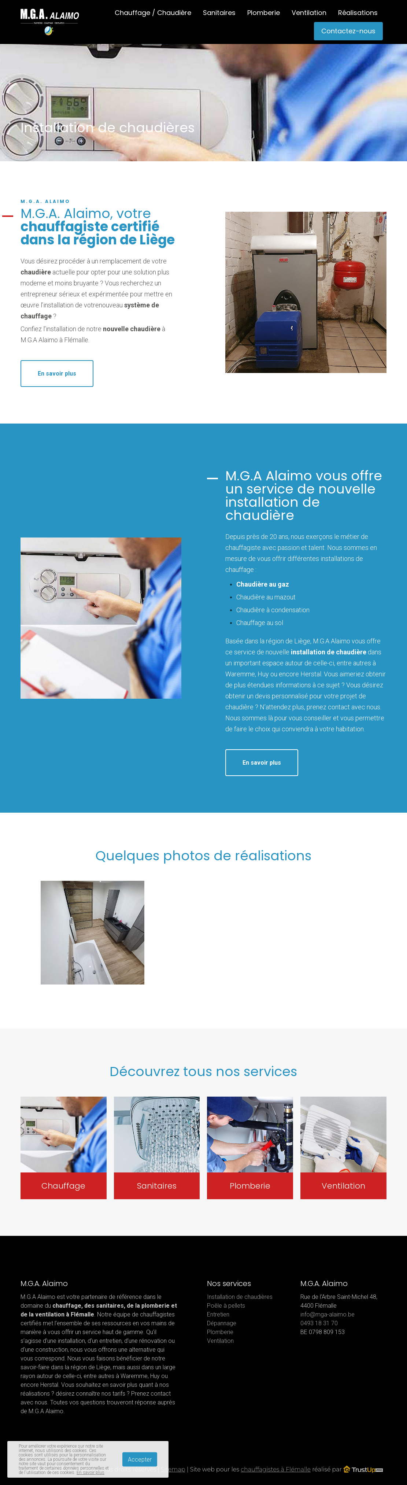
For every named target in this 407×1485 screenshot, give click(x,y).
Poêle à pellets (226, 1305)
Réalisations (358, 12)
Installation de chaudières (240, 1296)
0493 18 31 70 (319, 1323)
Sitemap (173, 1469)
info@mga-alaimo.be (327, 1314)
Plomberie (263, 12)
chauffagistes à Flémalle (276, 1469)
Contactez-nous (348, 31)
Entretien (218, 1314)
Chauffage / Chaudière (153, 12)
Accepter (140, 1459)
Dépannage (221, 1323)
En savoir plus (57, 373)
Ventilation (309, 12)
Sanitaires (219, 12)
